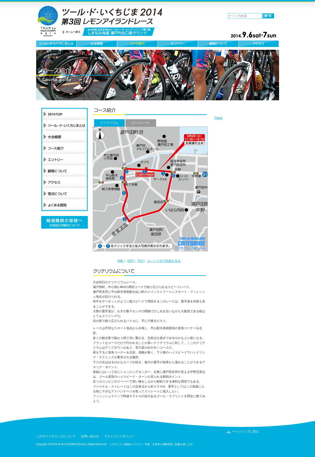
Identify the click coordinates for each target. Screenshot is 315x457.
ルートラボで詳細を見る (164, 261)
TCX (140, 261)
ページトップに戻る (245, 431)
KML (120, 261)
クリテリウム (109, 123)
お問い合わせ (90, 436)
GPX (130, 261)
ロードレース (141, 123)
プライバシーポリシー (119, 436)
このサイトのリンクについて (56, 436)
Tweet (218, 118)
